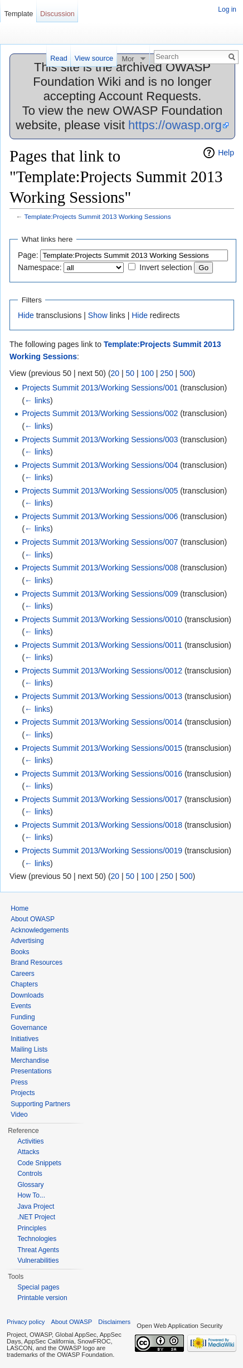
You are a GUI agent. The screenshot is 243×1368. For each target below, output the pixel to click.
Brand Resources (36, 962)
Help (226, 152)
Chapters (24, 984)
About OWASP (33, 919)
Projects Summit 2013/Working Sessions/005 (100, 490)
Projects (23, 1093)
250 (166, 373)
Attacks (28, 1152)
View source (94, 58)
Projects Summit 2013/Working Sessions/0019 (102, 850)
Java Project (35, 1206)
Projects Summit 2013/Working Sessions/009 (100, 593)
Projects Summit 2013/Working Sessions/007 (100, 542)
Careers (23, 974)
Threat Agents (38, 1250)
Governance (29, 1028)
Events (21, 1006)
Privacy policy (26, 1321)
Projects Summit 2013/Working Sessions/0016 (102, 773)
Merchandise (30, 1060)
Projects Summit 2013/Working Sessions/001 (100, 387)
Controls (29, 1174)
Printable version (42, 1298)
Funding (23, 1017)
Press (19, 1082)
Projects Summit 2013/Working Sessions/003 (100, 439)
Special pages (38, 1287)
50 (130, 373)
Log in (227, 9)
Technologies (36, 1239)
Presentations (31, 1071)
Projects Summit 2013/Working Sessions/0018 (102, 824)
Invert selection (165, 267)
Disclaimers (114, 1321)
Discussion (57, 13)
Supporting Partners (40, 1104)
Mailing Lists (29, 1049)
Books (20, 952)
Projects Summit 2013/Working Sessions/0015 (102, 748)
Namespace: (40, 267)
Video (19, 1114)
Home (19, 908)
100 (147, 373)
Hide (26, 315)
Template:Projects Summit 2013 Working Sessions (98, 216)
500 (185, 373)
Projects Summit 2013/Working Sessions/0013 (102, 696)
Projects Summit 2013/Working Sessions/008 (100, 567)
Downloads (27, 995)
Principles (31, 1228)
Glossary (30, 1185)
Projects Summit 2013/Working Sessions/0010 (102, 619)
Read (58, 58)
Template (18, 13)
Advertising (27, 941)
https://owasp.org (175, 125)
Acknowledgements (40, 930)
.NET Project (36, 1217)
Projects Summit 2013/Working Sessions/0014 (102, 721)
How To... (31, 1195)
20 (115, 373)
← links (37, 400)
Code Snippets (39, 1163)
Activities (30, 1141)
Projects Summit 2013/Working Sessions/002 (100, 413)
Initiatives (24, 1039)
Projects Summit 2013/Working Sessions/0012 (102, 670)
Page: (28, 255)
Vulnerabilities (38, 1260)
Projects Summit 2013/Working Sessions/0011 (102, 645)
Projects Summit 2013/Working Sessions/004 (100, 465)
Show (98, 315)
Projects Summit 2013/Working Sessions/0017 (102, 799)
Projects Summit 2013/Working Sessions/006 (100, 516)
